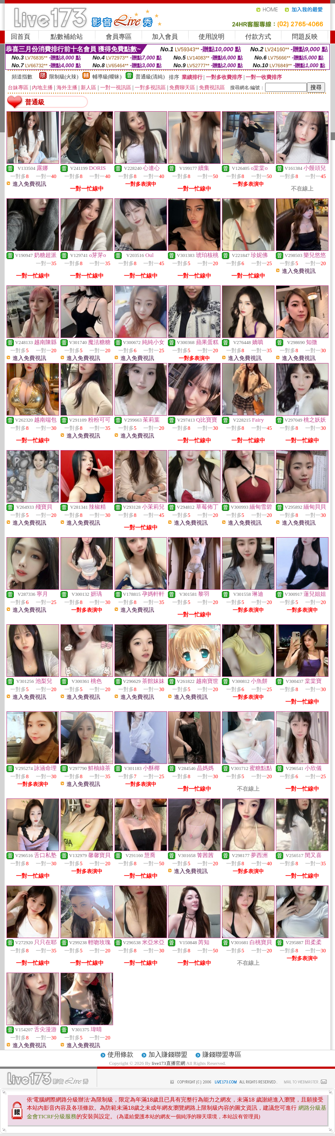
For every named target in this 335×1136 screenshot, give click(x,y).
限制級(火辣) (64, 77)
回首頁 (20, 36)
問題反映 (305, 36)
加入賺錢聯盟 (168, 1054)
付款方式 (258, 36)
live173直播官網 (168, 1063)
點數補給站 (67, 36)
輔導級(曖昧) (107, 77)
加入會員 (165, 36)
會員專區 (119, 36)
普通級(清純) (150, 77)
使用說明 (211, 36)
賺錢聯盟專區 (221, 1054)
